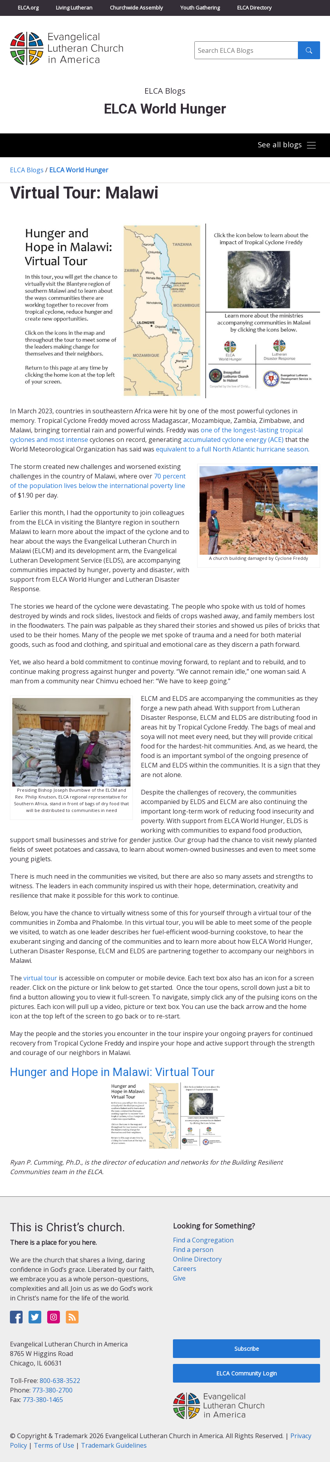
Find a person (193, 1249)
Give (179, 1278)
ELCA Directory (254, 7)
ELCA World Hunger (78, 170)
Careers (184, 1268)
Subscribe (246, 1348)
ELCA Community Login (246, 1373)
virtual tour (40, 978)
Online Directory (197, 1259)
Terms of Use (54, 1445)
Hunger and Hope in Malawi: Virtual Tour (112, 1072)
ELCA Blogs (27, 170)
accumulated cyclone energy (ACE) (233, 439)
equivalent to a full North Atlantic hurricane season (232, 449)
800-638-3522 (60, 1380)
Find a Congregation (203, 1240)
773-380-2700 (52, 1390)
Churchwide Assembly (136, 7)
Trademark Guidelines (114, 1445)
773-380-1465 (43, 1399)
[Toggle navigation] (287, 145)
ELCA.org (28, 7)
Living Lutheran (74, 7)
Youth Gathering (200, 7)
